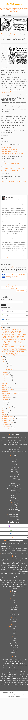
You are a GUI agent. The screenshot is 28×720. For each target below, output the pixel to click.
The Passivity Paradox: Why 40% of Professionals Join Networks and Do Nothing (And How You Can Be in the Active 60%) (14, 342)
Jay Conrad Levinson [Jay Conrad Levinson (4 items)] (13, 571)
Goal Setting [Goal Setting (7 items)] (25, 565)
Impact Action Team (7, 378)
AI (3, 359)
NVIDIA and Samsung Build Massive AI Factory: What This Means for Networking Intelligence (14, 353)
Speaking (5, 414)
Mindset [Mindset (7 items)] (25, 576)
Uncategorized (14, 34)
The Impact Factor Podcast (8, 418)
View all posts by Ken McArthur (8, 257)
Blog (7, 34)
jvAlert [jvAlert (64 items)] (2, 573)
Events (4, 367)
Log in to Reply (22, 274)
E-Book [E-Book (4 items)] (9, 565)
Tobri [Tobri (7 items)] (3, 586)
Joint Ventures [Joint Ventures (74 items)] (22, 571)
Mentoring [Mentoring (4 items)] (22, 575)
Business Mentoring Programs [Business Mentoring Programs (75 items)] (14, 563)
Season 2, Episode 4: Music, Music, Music (20, 546)
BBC (14, 74)
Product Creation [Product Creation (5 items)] (22, 580)
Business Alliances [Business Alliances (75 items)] (19, 561)
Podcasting (5, 399)
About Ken (17, 552)
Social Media (5, 410)
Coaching (5, 363)
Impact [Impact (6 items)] (2, 569)
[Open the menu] (26, 15)
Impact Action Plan (7, 376)
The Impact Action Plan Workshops (12, 153)
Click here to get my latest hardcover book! (13, 181)
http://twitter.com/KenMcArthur (11, 163)
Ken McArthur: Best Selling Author (13, 694)
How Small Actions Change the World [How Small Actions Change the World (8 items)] (8, 567)
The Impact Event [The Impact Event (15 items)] (8, 582)
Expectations (21, 290)
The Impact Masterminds (9, 151)
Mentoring (5, 395)
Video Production (6, 426)
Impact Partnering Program (8, 383)
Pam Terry (3, 543)
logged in (11, 267)
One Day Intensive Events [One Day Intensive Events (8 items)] (21, 578)
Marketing (5, 387)
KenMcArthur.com (6, 147)
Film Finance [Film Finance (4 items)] (15, 565)
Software (5, 412)
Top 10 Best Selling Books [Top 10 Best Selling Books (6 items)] (10, 586)
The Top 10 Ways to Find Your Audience (20, 548)
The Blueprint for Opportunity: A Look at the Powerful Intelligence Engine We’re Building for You (13, 331)
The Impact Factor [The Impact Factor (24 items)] (19, 582)
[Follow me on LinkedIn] (10, 15)
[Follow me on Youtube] (8, 15)
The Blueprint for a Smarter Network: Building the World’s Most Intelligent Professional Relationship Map (14, 336)
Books (4, 361)
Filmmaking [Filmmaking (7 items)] (20, 565)
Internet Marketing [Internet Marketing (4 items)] (6, 571)
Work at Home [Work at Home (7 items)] (22, 588)
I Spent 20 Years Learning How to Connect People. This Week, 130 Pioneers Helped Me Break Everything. (14, 348)
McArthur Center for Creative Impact (10, 393)
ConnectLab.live (6, 365)
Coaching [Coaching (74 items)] (3, 565)
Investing (5, 385)
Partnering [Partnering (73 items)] (4, 580)
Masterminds (5, 391)
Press (4, 405)
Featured (5, 372)
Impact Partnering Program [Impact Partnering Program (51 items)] (13, 569)
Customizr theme (17, 696)
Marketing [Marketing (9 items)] (10, 576)
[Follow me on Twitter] (3, 15)
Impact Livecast (9, 369)
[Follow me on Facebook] (5, 15)
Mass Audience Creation (8, 389)
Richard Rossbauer (12, 275)
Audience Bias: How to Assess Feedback (14, 287)
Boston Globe (5, 92)
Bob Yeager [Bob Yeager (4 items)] (11, 561)
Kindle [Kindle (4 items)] (6, 575)
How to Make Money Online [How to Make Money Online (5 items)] (22, 567)
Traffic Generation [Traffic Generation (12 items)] (19, 586)
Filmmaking (5, 374)
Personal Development (7, 397)
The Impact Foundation (8, 420)
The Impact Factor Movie (9, 149)
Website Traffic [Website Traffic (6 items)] (16, 588)
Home (2, 34)
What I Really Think (7, 428)
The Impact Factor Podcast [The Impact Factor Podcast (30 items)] (20, 584)
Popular (4, 403)
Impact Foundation (7, 380)
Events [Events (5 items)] (12, 565)
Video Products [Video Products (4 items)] (10, 588)
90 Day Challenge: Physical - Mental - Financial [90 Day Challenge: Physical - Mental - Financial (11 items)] (11, 559)
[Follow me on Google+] (7, 15)
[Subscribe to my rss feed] (1, 15)
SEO (4, 408)
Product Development (7, 407)
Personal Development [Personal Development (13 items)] (13, 580)
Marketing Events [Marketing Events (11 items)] (16, 576)
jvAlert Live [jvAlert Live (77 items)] (9, 573)
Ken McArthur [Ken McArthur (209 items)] (19, 573)
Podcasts (5, 401)
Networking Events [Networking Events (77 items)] (8, 578)
